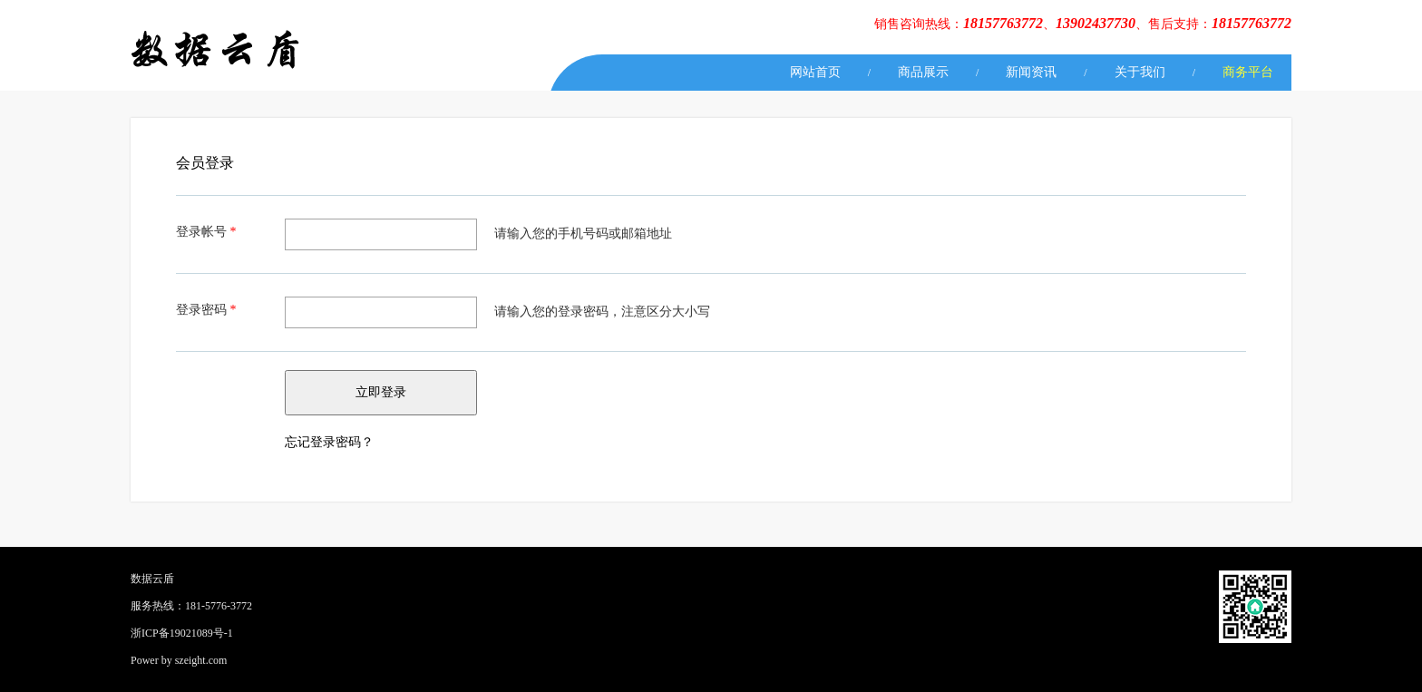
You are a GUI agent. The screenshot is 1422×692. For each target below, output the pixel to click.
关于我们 (1140, 72)
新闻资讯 (1031, 72)
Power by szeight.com (179, 660)
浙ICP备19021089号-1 (182, 633)
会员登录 (205, 163)
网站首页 (815, 72)
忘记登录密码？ (329, 442)
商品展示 (923, 72)
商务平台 (1247, 72)
